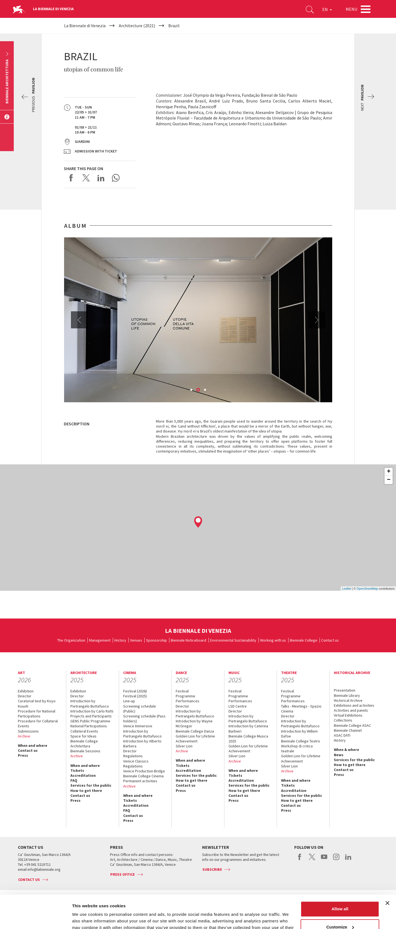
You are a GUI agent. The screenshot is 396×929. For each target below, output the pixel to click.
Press (23, 755)
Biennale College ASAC (352, 725)
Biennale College (303, 640)
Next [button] (316, 319)
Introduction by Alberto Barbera (142, 743)
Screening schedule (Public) (139, 709)
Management (100, 640)
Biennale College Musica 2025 (248, 739)
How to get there (86, 790)
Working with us (273, 640)
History (120, 640)
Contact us (330, 640)
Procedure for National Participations (36, 714)
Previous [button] (79, 319)
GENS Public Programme (90, 721)
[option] (198, 319)
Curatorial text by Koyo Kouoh (37, 703)
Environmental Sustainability (233, 640)
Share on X (86, 178)
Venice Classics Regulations (135, 764)
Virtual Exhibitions (348, 715)
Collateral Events (84, 731)
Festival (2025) (135, 696)
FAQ (73, 780)
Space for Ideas (83, 736)
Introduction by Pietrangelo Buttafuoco (89, 703)
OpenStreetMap (367, 588)
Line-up (129, 700)
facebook (300, 860)
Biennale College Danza (195, 731)
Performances (187, 700)
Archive (24, 736)
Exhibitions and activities (354, 705)
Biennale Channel (348, 730)
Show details (85, 918)
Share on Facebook (71, 178)
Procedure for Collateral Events (38, 723)
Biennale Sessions (85, 750)
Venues (136, 640)
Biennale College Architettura (84, 743)
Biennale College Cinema (143, 775)
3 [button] (205, 390)
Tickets (77, 770)
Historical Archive (348, 700)
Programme (185, 696)
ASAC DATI (342, 735)
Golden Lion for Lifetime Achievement (195, 739)
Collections (343, 720)
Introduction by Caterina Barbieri (248, 728)
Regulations (133, 755)
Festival (182, 691)
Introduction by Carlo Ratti (91, 711)
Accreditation (83, 775)
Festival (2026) (135, 691)
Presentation (344, 690)
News (338, 754)
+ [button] (389, 472)
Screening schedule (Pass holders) (144, 718)
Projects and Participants (91, 716)
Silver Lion (184, 746)
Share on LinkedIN (101, 178)
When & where (346, 749)
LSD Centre (238, 706)
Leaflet (346, 588)
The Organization (71, 640)
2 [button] (198, 390)
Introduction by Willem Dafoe (299, 734)
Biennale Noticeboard (188, 640)
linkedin (348, 860)
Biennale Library (347, 695)
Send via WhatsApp (116, 178)
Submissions (28, 731)
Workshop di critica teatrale (297, 748)
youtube (324, 860)
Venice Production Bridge (144, 771)
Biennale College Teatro (300, 741)
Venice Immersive (137, 725)
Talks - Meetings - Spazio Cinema (301, 709)
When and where (32, 745)
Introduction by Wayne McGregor (194, 723)
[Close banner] (387, 872)
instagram (336, 860)
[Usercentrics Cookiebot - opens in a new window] (36, 918)
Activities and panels (351, 710)
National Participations (88, 725)
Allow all (339, 877)
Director (24, 696)
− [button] (389, 480)
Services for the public (90, 785)
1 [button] (191, 390)
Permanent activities (140, 780)
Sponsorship (156, 640)
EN (327, 9)
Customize (340, 895)
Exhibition (26, 691)
